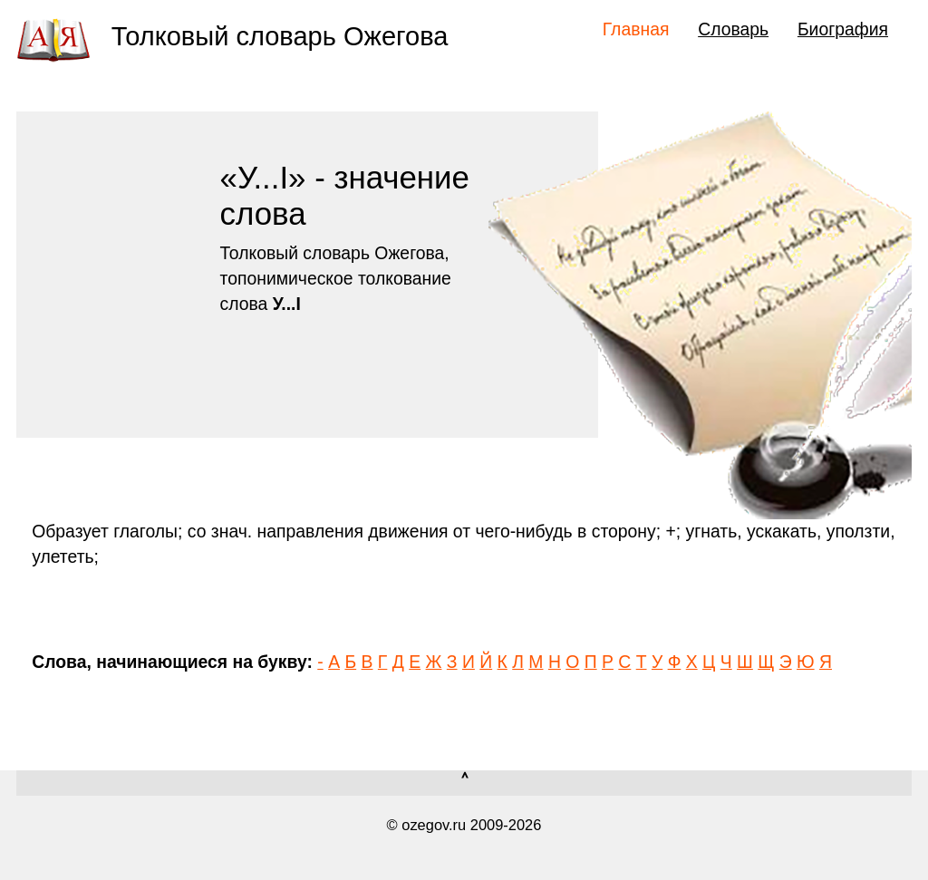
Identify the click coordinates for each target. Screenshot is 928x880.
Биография (843, 29)
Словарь (733, 29)
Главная (636, 29)
